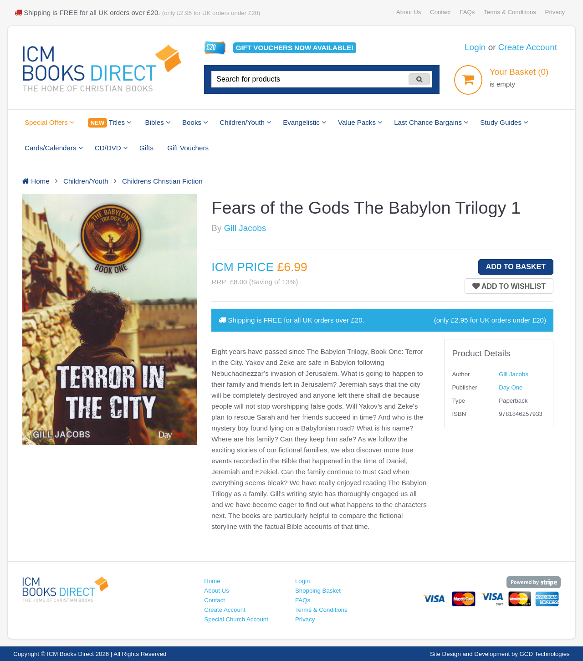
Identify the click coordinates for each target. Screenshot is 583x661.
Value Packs (360, 122)
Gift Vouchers (188, 148)
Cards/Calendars (54, 148)
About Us (408, 12)
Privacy (555, 12)
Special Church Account (236, 619)
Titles (109, 123)
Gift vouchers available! (295, 47)
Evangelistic (304, 122)
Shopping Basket (318, 590)
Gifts (146, 148)
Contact (440, 12)
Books (195, 122)
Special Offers (49, 122)
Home (212, 581)
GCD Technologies (545, 654)
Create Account (527, 47)
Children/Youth (245, 122)
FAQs (467, 12)
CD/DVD (111, 148)
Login (475, 47)
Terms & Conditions (510, 12)
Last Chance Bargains (431, 122)
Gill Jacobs (245, 228)
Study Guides (504, 122)
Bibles (157, 122)
